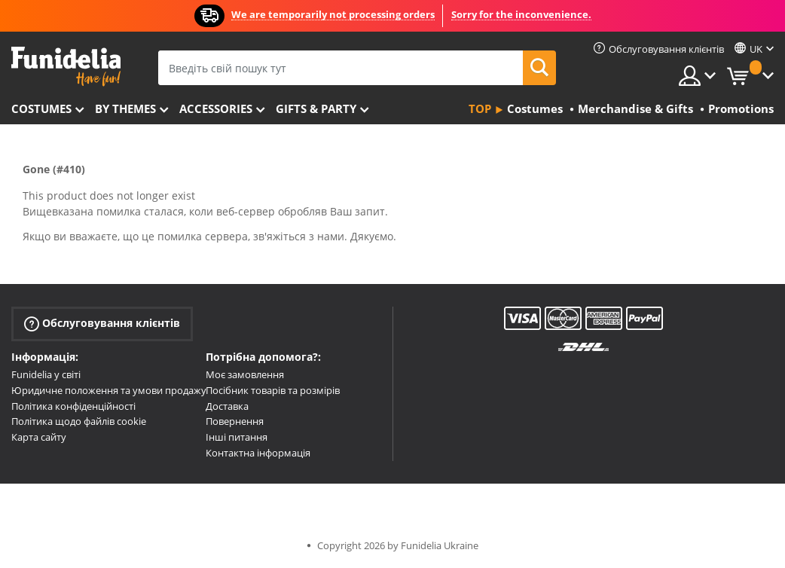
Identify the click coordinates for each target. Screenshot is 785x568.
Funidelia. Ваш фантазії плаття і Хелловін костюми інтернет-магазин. (66, 67)
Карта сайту (38, 437)
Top (480, 108)
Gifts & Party (316, 108)
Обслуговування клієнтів (102, 323)
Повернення (235, 421)
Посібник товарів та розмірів (273, 390)
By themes (125, 108)
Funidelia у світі (46, 374)
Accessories (215, 108)
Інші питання (236, 437)
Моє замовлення (245, 374)
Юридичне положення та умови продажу (108, 390)
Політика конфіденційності (73, 406)
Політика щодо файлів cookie (78, 421)
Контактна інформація (258, 453)
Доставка (227, 406)
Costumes (41, 108)
